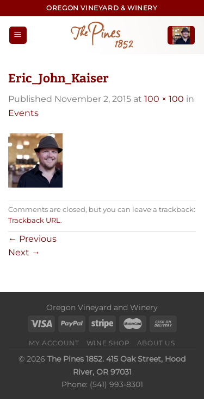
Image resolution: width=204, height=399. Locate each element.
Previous (32, 239)
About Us (156, 343)
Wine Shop (108, 343)
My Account (54, 343)
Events (23, 113)
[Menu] (18, 35)
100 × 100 (164, 99)
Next (24, 252)
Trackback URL (34, 220)
